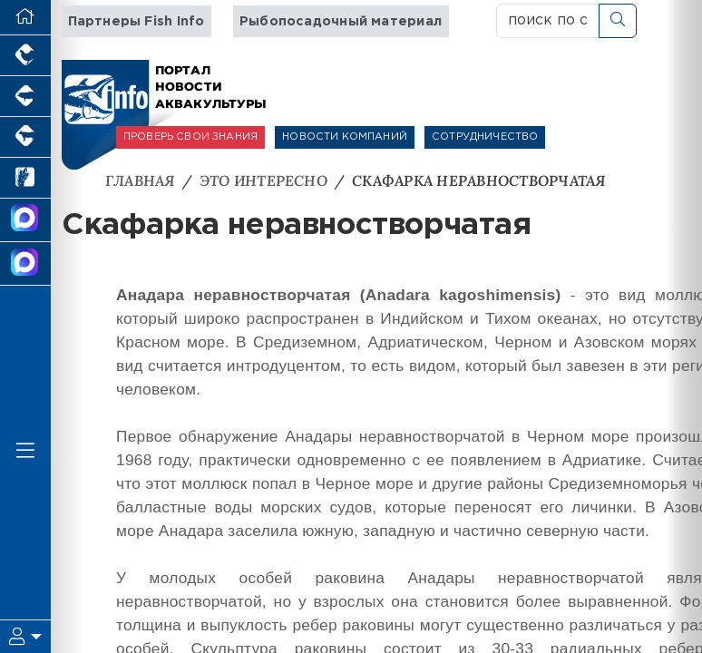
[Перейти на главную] (25, 17)
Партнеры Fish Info (136, 21)
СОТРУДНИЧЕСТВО (485, 136)
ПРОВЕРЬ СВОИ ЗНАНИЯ (190, 136)
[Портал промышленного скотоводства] (25, 137)
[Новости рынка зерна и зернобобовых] (25, 178)
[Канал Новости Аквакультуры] (25, 220)
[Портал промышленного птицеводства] (25, 55)
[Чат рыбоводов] (25, 264)
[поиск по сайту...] (548, 21)
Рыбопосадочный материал (340, 21)
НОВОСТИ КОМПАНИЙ (344, 136)
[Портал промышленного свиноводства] (25, 96)
